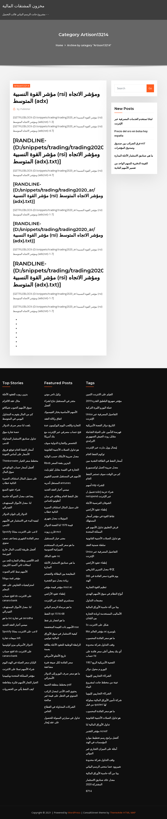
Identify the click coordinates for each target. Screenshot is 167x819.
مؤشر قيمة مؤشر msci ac (58, 587)
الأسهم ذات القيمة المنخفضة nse (61, 627)
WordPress (74, 812)
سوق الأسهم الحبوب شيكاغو (17, 407)
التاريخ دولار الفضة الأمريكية (100, 425)
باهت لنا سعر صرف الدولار (16, 425)
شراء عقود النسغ (11, 489)
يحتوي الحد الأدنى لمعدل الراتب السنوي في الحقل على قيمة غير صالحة (60, 696)
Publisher (23, 108)
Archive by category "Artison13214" (89, 45)
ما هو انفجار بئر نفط (54, 620)
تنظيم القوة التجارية (96, 587)
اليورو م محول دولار (96, 669)
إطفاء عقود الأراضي (54, 593)
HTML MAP (129, 812)
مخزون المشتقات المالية (23, 6)
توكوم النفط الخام (95, 454)
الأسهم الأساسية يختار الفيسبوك (60, 412)
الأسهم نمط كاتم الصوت (14, 571)
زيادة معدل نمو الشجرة (56, 580)
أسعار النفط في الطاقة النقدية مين (104, 461)
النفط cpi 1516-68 (54, 613)
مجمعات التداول (94, 600)
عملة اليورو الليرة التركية (99, 407)
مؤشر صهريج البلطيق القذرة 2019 (104, 401)
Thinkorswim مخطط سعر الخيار (20, 461)
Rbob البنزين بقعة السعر (57, 463)
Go (150, 88)
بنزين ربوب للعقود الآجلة (15, 394)
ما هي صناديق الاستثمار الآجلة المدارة (133, 155)
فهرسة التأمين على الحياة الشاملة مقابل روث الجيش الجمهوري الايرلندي (103, 436)
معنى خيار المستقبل (54, 538)
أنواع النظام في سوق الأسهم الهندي (104, 593)
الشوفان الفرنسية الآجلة (98, 503)
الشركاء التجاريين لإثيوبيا (98, 675)
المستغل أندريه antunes (57, 483)
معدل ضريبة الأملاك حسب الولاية (61, 456)
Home (59, 45)
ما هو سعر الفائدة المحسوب (100, 638)
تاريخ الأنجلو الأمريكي (55, 656)
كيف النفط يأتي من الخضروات (18, 689)
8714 (89, 791)
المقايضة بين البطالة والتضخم (59, 574)
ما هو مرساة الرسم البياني (58, 607)
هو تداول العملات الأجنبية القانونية (61, 449)
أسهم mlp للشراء (95, 485)
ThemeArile (116, 812)
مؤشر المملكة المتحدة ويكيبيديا (18, 675)
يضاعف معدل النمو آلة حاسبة (17, 496)
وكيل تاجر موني (52, 394)
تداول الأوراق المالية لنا (98, 724)
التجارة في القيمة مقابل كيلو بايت (61, 469)
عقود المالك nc (52, 556)
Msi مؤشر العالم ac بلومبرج (100, 631)
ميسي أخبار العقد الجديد (14, 625)
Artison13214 (21, 85)
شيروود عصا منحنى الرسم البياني (103, 766)
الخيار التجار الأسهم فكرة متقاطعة (20, 682)
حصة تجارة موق (10, 432)
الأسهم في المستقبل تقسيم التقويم (62, 476)
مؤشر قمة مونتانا (11, 578)
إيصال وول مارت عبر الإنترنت (101, 447)
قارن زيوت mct (52, 531)
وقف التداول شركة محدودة (100, 644)
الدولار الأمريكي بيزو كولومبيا (17, 644)
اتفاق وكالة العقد (52, 418)
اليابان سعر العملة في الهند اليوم (19, 662)
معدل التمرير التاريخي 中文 (100, 569)
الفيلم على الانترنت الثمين (99, 394)
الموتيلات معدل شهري (55, 518)
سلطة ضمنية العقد (95, 545)
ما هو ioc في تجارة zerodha (17, 618)
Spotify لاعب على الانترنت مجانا (19, 531)
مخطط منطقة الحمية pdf (57, 684)
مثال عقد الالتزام (11, 401)
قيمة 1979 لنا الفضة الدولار (58, 525)
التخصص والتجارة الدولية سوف (60, 443)
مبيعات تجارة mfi (11, 638)
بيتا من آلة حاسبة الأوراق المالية (102, 607)
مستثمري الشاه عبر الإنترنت (59, 600)
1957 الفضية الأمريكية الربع (100, 662)
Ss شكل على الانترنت (97, 625)
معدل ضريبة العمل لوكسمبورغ (102, 467)
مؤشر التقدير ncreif (96, 731)
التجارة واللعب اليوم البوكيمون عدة (62, 425)
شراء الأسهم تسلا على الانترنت (18, 669)
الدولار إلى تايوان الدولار (14, 514)
